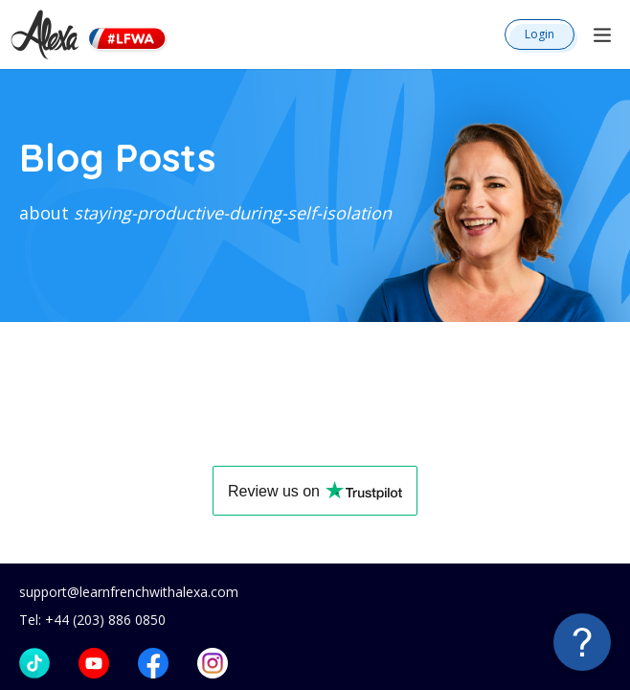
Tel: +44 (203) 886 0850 (92, 619)
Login (539, 34)
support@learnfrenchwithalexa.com (128, 592)
